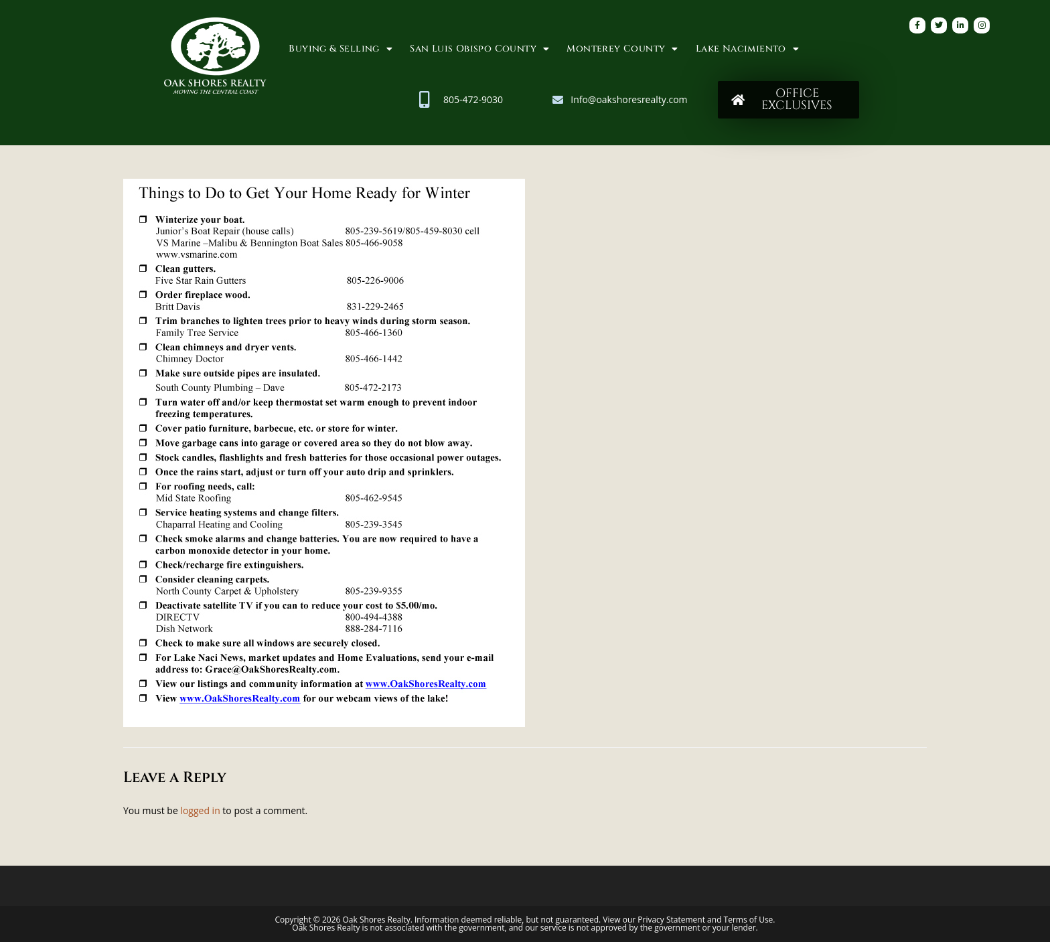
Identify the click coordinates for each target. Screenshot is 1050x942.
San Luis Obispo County (479, 48)
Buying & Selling (340, 48)
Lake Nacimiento (747, 48)
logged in (200, 810)
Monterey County (622, 48)
